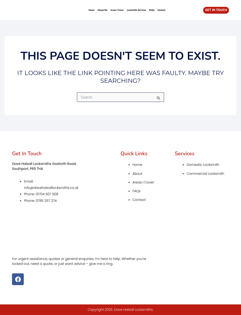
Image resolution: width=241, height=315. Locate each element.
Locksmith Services (136, 10)
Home (91, 10)
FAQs (152, 10)
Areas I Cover (117, 10)
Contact (161, 10)
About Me (102, 10)
